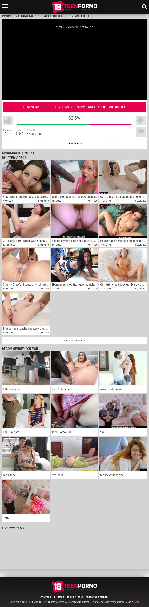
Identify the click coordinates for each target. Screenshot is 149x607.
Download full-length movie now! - (74, 107)
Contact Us (47, 597)
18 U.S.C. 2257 (75, 597)
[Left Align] (6, 6)
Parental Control (97, 597)
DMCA (60, 597)
